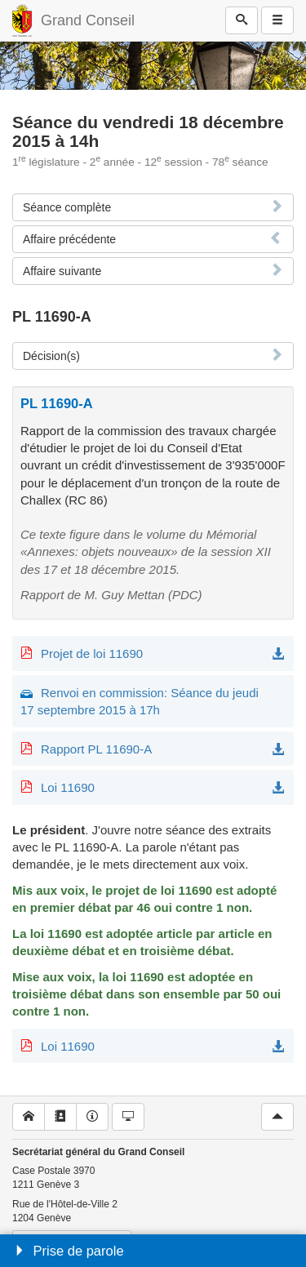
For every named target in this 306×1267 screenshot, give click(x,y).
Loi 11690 (68, 787)
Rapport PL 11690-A (96, 749)
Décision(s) (51, 355)
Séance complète (67, 207)
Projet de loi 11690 (92, 653)
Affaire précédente (69, 239)
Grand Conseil (88, 20)
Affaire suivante (62, 271)
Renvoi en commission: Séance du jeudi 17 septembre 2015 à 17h (139, 701)
